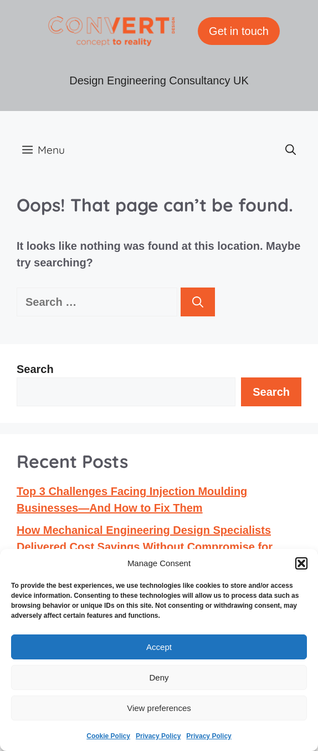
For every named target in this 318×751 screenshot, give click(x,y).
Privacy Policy (158, 736)
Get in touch (239, 31)
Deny (158, 677)
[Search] (198, 302)
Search (35, 369)
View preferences (159, 708)
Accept (159, 647)
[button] (301, 563)
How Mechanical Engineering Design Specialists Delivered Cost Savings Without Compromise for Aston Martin (145, 546)
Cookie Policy (108, 736)
